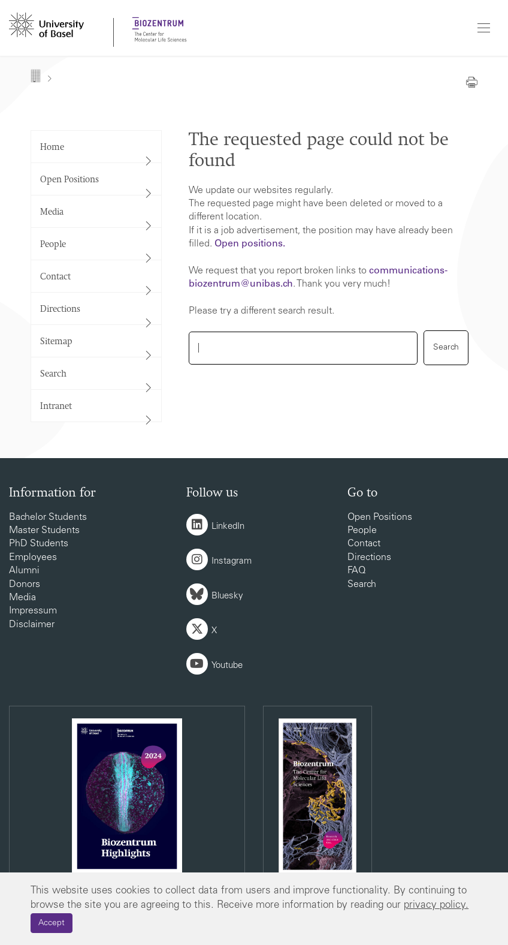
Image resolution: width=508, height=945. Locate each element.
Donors (24, 584)
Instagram (231, 561)
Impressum (33, 611)
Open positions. (249, 244)
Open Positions (379, 517)
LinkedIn (227, 526)
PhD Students (38, 544)
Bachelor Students (48, 517)
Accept (51, 923)
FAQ (356, 571)
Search (361, 584)
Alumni (24, 571)
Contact (363, 544)
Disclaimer (32, 625)
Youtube (227, 665)
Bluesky (227, 596)
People (362, 530)
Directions (369, 557)
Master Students (44, 530)
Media (22, 598)
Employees (33, 557)
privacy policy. (436, 906)
